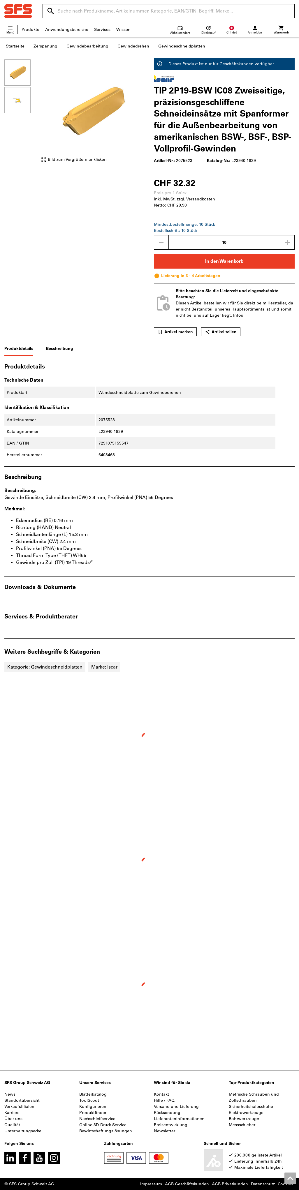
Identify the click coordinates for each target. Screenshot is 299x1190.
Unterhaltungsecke (22, 1131)
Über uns (13, 1118)
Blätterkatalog (93, 1094)
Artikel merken (175, 331)
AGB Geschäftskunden (187, 1184)
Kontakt (161, 1094)
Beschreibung (59, 348)
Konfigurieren (92, 1106)
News (9, 1094)
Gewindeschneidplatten (181, 46)
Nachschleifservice (97, 1118)
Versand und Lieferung (176, 1106)
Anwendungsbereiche (66, 29)
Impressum (151, 1184)
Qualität (12, 1124)
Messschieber (242, 1124)
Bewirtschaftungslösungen (105, 1131)
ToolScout (89, 1100)
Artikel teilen (221, 331)
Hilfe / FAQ (164, 1100)
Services (102, 29)
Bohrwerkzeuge (244, 1118)
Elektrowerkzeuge (246, 1112)
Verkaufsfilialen (19, 1106)
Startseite (15, 46)
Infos (238, 315)
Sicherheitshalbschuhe (251, 1106)
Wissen (123, 29)
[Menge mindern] (161, 242)
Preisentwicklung (170, 1124)
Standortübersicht (22, 1100)
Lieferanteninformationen (179, 1118)
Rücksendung (167, 1112)
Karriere (12, 1112)
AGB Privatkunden (230, 1184)
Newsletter (164, 1131)
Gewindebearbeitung (87, 46)
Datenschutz (263, 1184)
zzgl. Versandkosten (196, 199)
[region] (21, 113)
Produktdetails (18, 348)
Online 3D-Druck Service (102, 1124)
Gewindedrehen (133, 46)
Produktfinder (92, 1112)
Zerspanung (45, 46)
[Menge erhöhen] (287, 242)
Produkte (30, 29)
